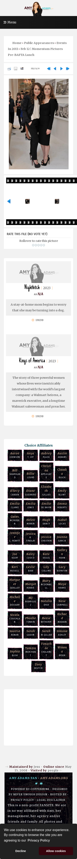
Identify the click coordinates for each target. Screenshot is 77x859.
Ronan (15, 632)
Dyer (46, 602)
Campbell (62, 602)
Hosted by (58, 794)
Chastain (46, 538)
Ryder (62, 651)
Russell (15, 568)
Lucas (62, 521)
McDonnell (46, 584)
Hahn (62, 553)
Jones (30, 505)
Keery (15, 555)
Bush (15, 653)
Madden (62, 617)
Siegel (46, 555)
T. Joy (30, 454)
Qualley (15, 583)
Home (17, 43)
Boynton (62, 568)
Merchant (30, 651)
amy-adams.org (54, 778)
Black (62, 473)
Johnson (15, 454)
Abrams (62, 454)
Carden (15, 492)
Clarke (15, 505)
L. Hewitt (15, 536)
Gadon (30, 632)
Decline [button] (20, 851)
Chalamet (46, 649)
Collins (46, 568)
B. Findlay (30, 537)
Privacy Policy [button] (39, 840)
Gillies (46, 490)
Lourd (30, 475)
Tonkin (30, 619)
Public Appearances (39, 43)
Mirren (30, 521)
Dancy (46, 521)
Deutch (38, 666)
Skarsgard (15, 474)
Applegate (46, 471)
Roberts (62, 505)
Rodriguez (30, 601)
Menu (9, 22)
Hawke (62, 585)
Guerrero (30, 492)
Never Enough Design (30, 794)
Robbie (30, 585)
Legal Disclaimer (51, 800)
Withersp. (46, 619)
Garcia (62, 538)
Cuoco (30, 555)
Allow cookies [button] (56, 851)
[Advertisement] (38, 716)
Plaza (46, 454)
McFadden (15, 520)
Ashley (62, 632)
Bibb (30, 568)
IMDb (38, 320)
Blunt (62, 492)
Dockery (15, 600)
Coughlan (15, 618)
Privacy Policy (22, 800)
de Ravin (46, 505)
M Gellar (46, 632)
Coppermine (40, 789)
